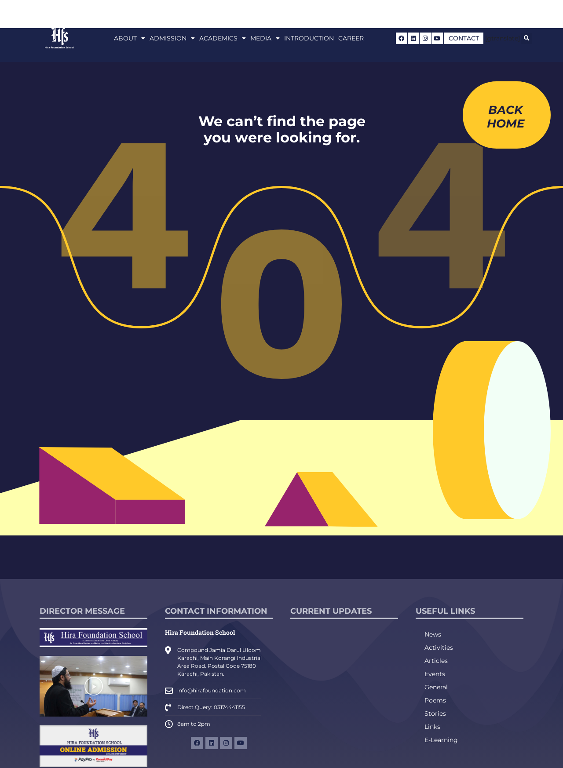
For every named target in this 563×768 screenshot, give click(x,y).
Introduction (309, 38)
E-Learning (441, 740)
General (436, 687)
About (129, 38)
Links (432, 727)
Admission (172, 38)
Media (265, 38)
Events (434, 674)
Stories (435, 713)
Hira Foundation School (200, 632)
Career (351, 38)
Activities (438, 648)
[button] (526, 38)
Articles (436, 661)
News (432, 634)
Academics (222, 38)
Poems (435, 700)
